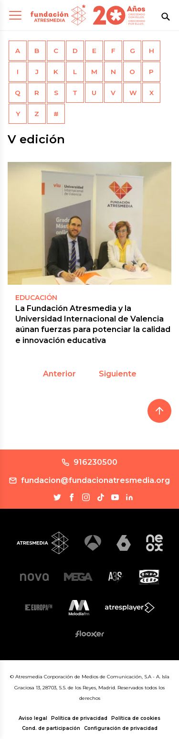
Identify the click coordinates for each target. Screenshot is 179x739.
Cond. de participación (51, 728)
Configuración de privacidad (121, 728)
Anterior (59, 373)
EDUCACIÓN (36, 297)
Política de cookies (135, 718)
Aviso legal (33, 718)
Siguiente (118, 373)
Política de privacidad (79, 718)
